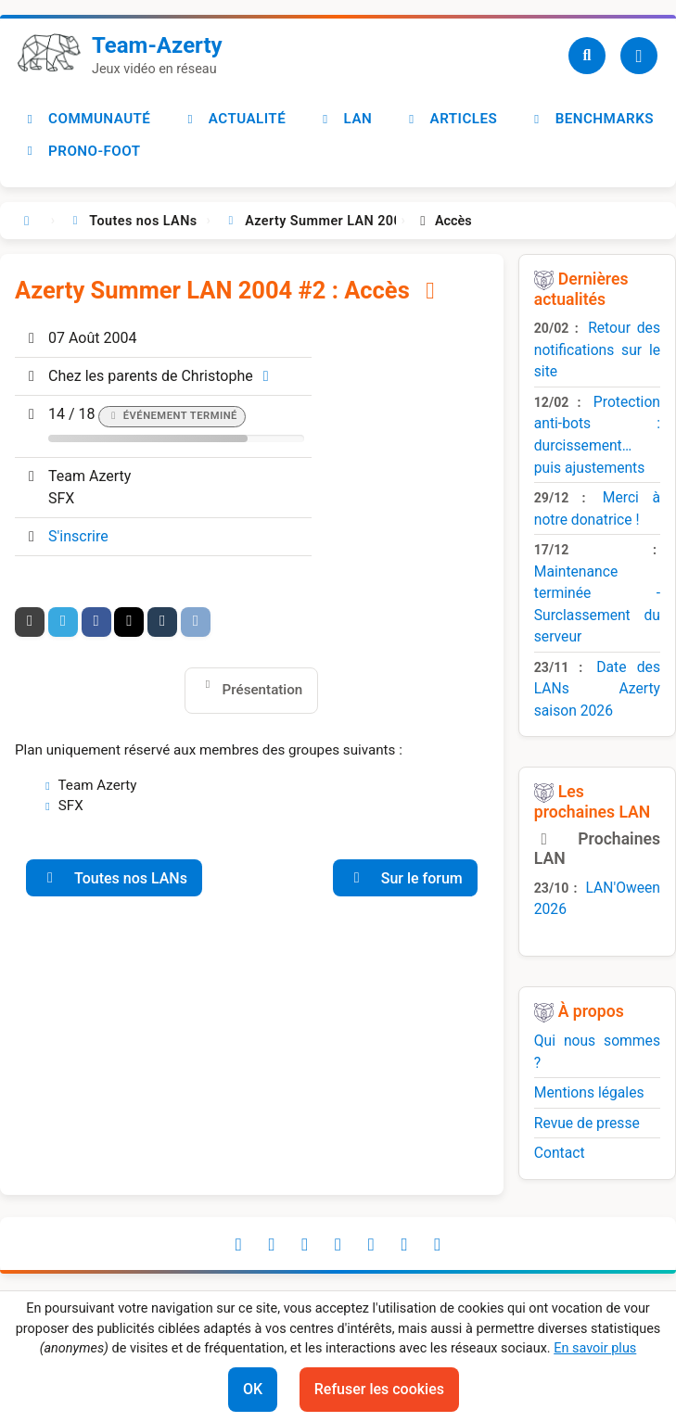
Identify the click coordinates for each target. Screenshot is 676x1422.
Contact (559, 1153)
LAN (344, 118)
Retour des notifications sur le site (597, 349)
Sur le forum (405, 878)
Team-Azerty (157, 45)
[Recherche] (587, 55)
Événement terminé (180, 416)
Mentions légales (589, 1092)
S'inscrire (78, 536)
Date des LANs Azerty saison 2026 (597, 688)
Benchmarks (591, 118)
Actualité (234, 118)
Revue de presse (587, 1123)
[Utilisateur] (638, 55)
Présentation (263, 689)
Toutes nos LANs (114, 878)
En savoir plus (595, 1348)
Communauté (86, 118)
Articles (451, 118)
